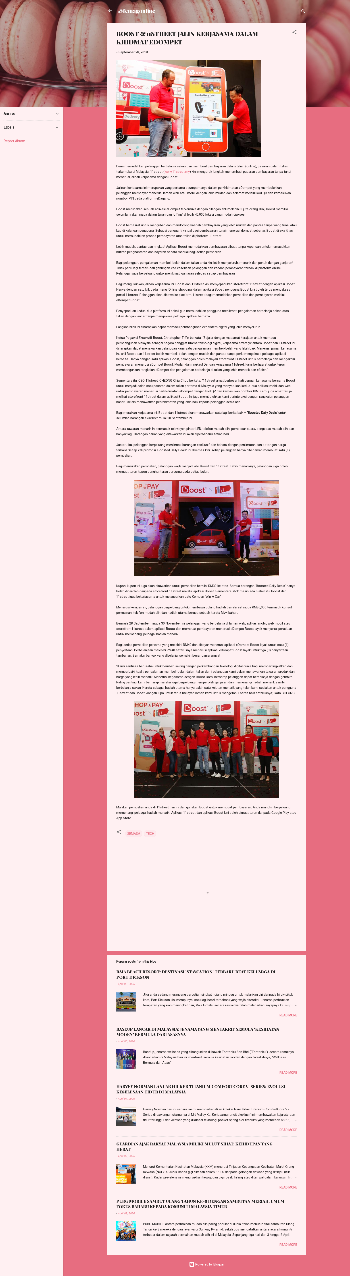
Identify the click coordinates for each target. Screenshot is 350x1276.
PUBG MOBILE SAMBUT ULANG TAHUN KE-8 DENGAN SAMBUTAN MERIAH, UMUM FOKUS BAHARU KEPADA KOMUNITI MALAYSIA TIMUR (200, 1204)
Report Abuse (14, 141)
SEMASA (133, 834)
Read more (288, 1015)
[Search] (303, 12)
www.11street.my (177, 172)
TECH (150, 834)
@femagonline (136, 10)
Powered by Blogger (207, 1264)
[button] (294, 32)
